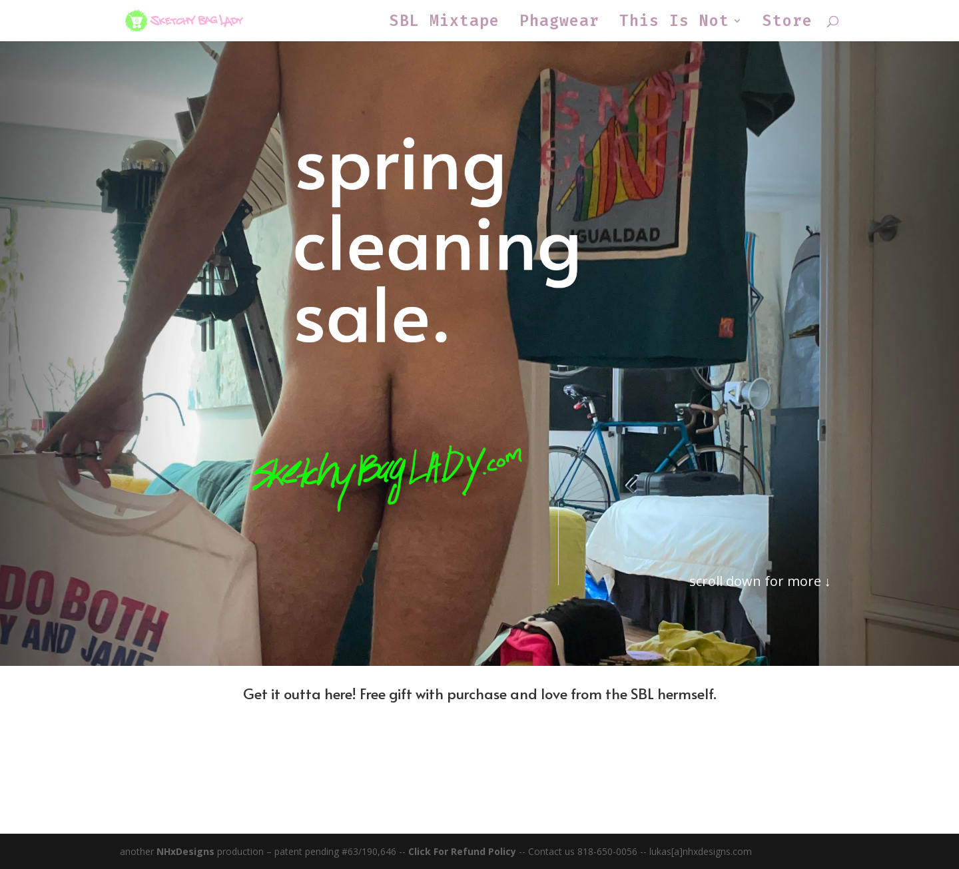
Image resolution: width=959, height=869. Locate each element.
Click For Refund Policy (463, 851)
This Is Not (674, 23)
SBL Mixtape (444, 23)
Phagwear (559, 23)
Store (787, 23)
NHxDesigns (185, 851)
